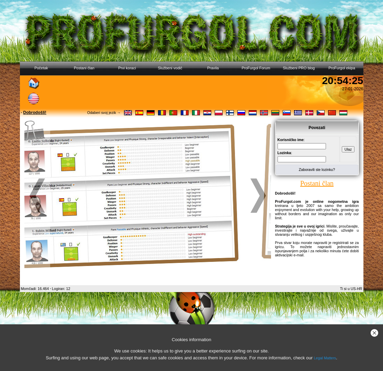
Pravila (213, 68)
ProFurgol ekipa (341, 68)
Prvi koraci (127, 68)
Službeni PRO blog (299, 68)
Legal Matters (325, 358)
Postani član (84, 68)
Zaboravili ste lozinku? (317, 169)
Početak (41, 68)
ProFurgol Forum (255, 68)
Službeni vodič (170, 68)
